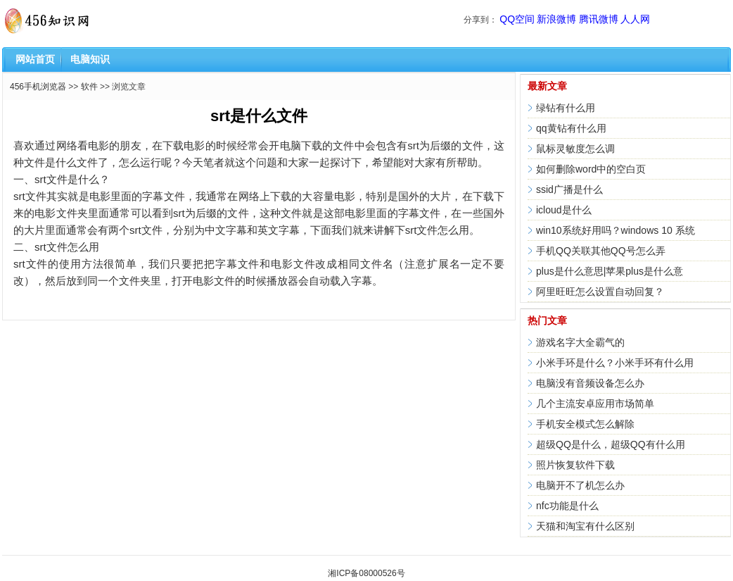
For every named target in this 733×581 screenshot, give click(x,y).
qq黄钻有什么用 (571, 128)
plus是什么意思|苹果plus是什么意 (609, 271)
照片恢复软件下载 (575, 464)
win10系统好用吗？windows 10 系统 (615, 230)
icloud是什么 (564, 209)
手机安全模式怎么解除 (585, 424)
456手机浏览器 (38, 87)
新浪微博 (556, 19)
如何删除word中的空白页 (591, 169)
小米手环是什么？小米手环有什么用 (615, 362)
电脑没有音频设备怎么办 (590, 383)
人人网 (635, 19)
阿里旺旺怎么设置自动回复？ (600, 291)
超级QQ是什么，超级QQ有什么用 (610, 444)
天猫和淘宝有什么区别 (585, 526)
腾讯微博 (598, 19)
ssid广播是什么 (569, 189)
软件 (89, 87)
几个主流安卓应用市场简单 (595, 403)
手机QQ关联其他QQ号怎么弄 (600, 250)
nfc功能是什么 (567, 505)
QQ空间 (517, 19)
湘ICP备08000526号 (366, 573)
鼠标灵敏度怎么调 (575, 148)
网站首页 (35, 59)
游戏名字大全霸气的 (580, 342)
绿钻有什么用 (565, 107)
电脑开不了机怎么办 (580, 485)
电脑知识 (90, 59)
